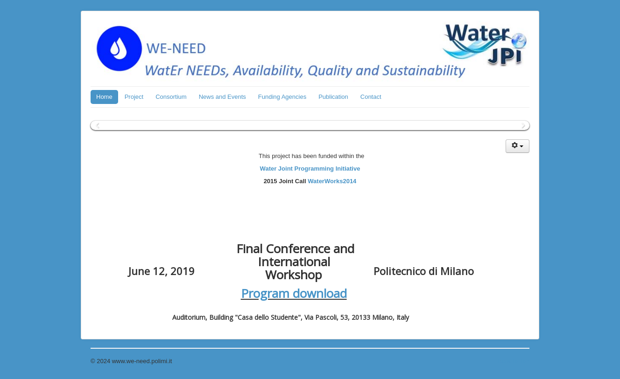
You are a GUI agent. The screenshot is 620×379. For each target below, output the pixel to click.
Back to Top (513, 361)
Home (104, 96)
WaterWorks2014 (332, 181)
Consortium (170, 96)
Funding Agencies (282, 96)
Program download (294, 293)
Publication (333, 96)
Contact (370, 96)
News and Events (222, 96)
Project (134, 96)
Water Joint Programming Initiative (310, 168)
